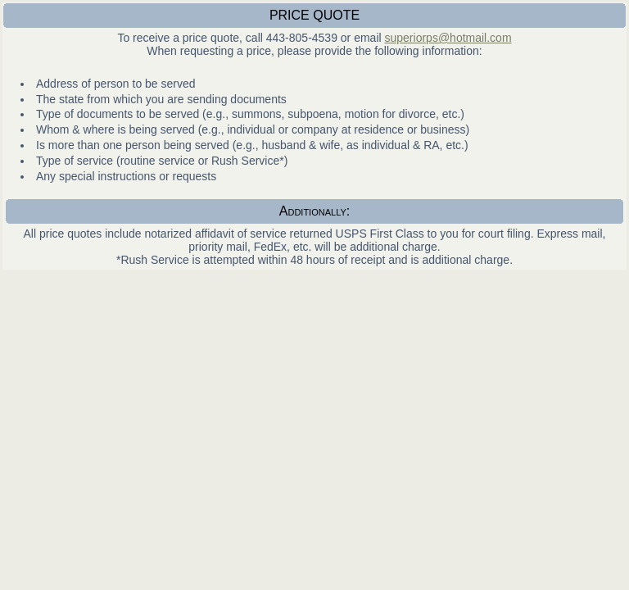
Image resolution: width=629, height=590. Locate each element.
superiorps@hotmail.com (448, 37)
